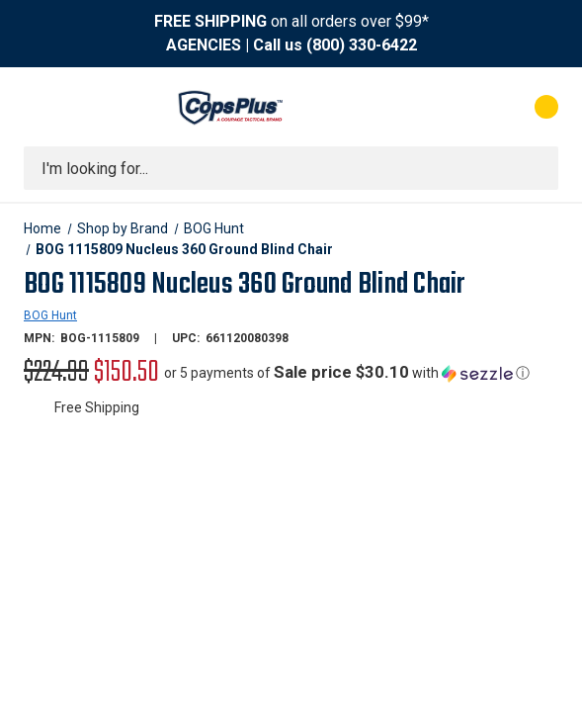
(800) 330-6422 (361, 45)
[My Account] (459, 106)
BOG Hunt (50, 315)
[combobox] (291, 168)
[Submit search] (536, 168)
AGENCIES (203, 45)
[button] (347, 373)
